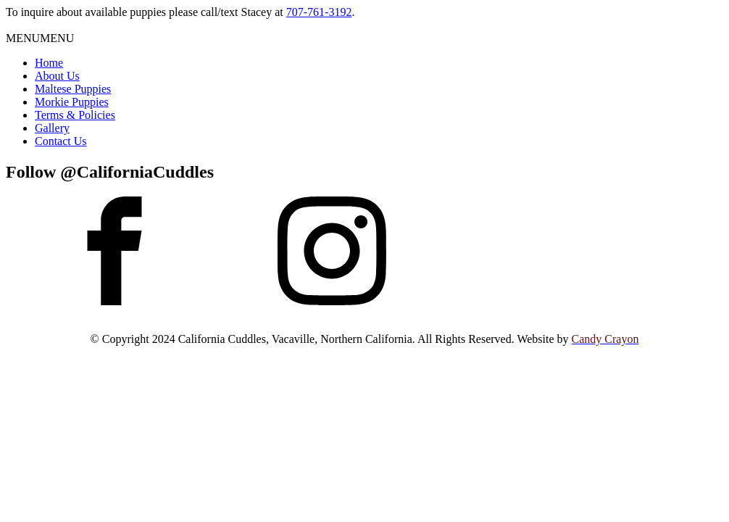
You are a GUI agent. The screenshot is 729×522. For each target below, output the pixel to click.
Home (49, 63)
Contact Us (61, 141)
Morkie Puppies (72, 102)
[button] (40, 38)
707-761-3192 (319, 12)
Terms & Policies (75, 115)
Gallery (52, 128)
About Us (57, 76)
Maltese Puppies (73, 89)
